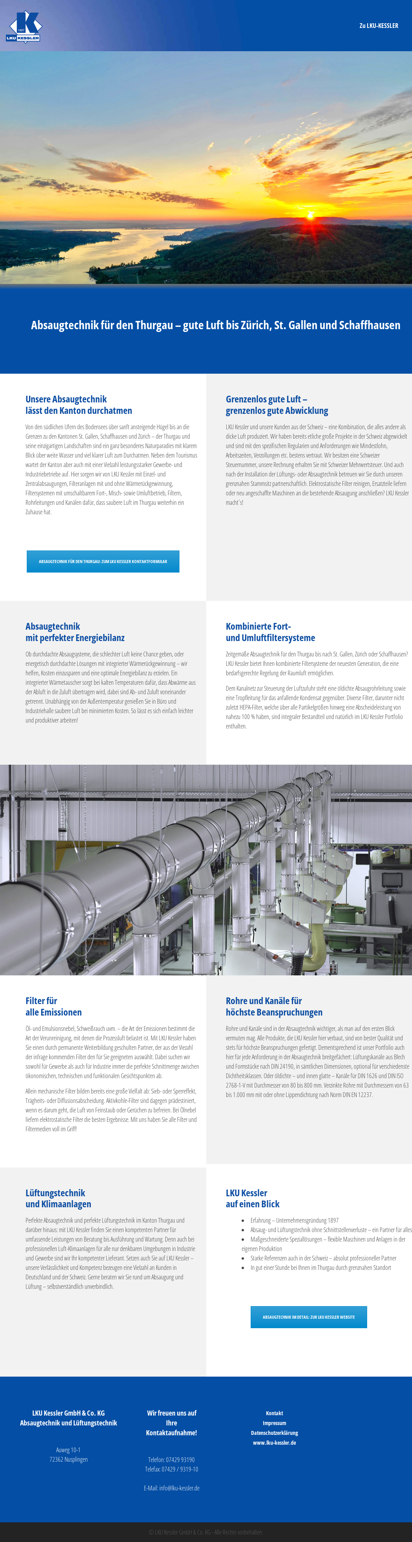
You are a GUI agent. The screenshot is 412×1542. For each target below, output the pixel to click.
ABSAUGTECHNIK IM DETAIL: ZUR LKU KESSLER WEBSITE (309, 1317)
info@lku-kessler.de (179, 1488)
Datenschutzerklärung (274, 1432)
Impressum (274, 1423)
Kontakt (274, 1413)
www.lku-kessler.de (274, 1442)
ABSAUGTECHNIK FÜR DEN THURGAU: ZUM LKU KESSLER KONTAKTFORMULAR (103, 561)
